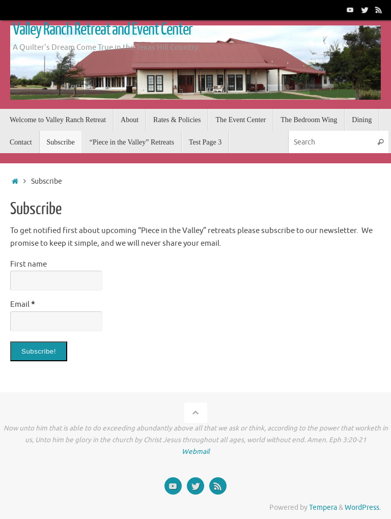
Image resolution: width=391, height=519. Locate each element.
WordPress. (363, 507)
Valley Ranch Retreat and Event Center (102, 29)
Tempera (323, 507)
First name (28, 264)
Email (22, 304)
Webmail (196, 451)
